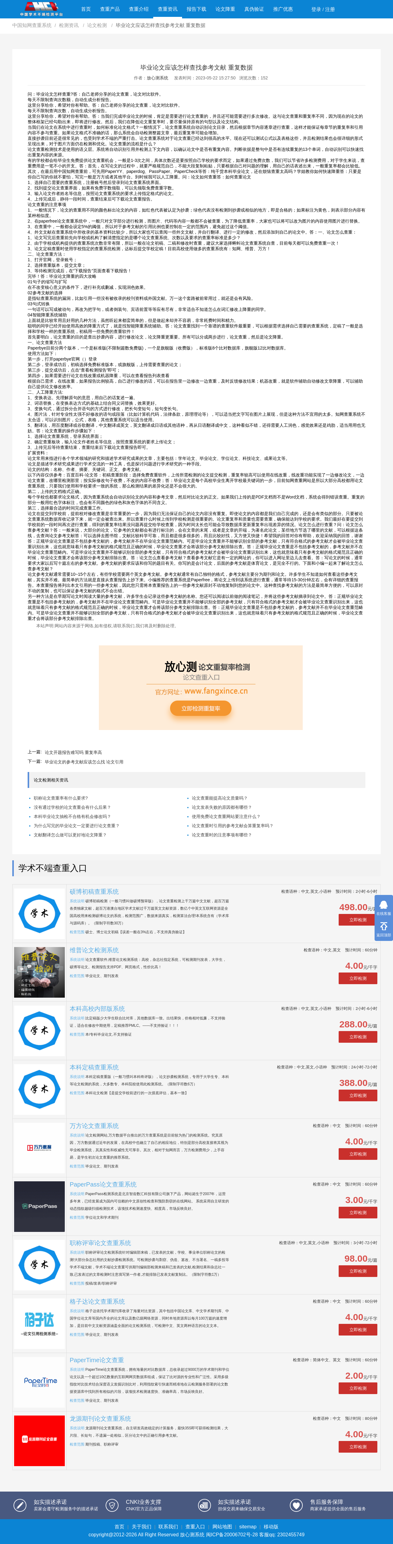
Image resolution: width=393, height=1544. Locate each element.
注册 (330, 9)
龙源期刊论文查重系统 (100, 1418)
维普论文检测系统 (94, 950)
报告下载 (196, 9)
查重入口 (195, 1526)
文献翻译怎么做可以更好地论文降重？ (70, 834)
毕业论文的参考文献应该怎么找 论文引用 (84, 761)
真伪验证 (254, 9)
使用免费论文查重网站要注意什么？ (226, 816)
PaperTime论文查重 (97, 1360)
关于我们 (141, 1526)
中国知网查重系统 (32, 25)
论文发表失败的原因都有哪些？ (222, 807)
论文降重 (225, 9)
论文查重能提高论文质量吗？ (220, 798)
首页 (86, 9)
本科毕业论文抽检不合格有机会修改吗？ (72, 816)
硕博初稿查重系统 (94, 891)
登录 (316, 9)
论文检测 (97, 25)
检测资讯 (69, 25)
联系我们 (168, 1526)
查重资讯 (167, 9)
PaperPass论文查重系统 (103, 1184)
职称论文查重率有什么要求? (61, 798)
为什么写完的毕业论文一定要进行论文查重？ (77, 825)
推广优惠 (283, 9)
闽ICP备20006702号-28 (232, 1534)
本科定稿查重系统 (94, 1067)
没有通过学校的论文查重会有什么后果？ (72, 807)
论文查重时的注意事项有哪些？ (222, 834)
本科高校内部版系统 (97, 1008)
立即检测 (358, 919)
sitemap (247, 1526)
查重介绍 (139, 9)
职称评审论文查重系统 (100, 1243)
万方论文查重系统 (94, 1125)
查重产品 (110, 9)
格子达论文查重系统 (97, 1301)
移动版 (271, 1526)
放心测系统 (157, 77)
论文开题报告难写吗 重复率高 (73, 752)
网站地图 (222, 1526)
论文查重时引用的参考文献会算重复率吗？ (233, 825)
